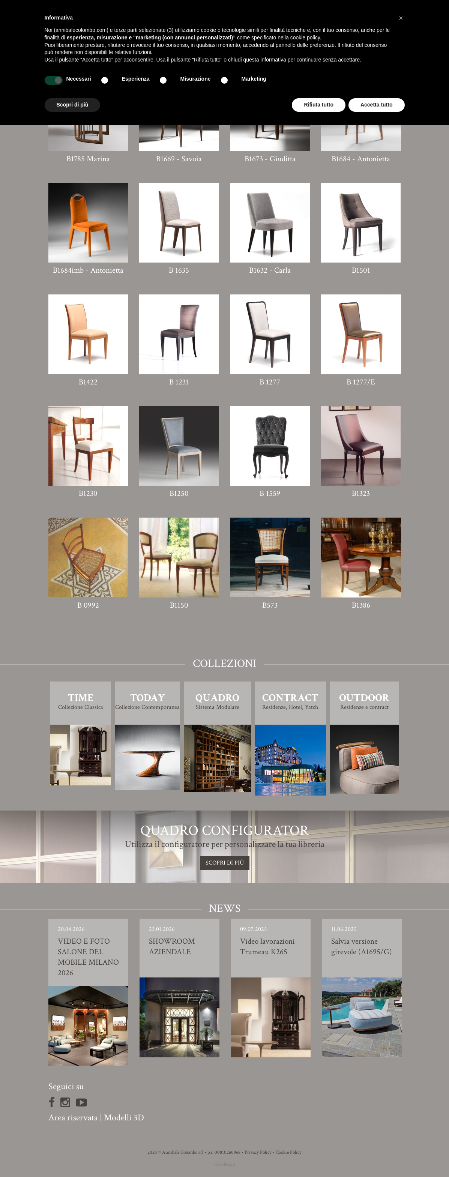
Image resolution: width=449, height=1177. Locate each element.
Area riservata (73, 1117)
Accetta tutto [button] (376, 105)
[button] (401, 18)
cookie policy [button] (305, 38)
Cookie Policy (289, 1152)
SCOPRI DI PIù (225, 863)
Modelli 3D (124, 1117)
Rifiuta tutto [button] (318, 105)
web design (224, 1164)
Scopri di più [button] (73, 105)
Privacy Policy (258, 1152)
